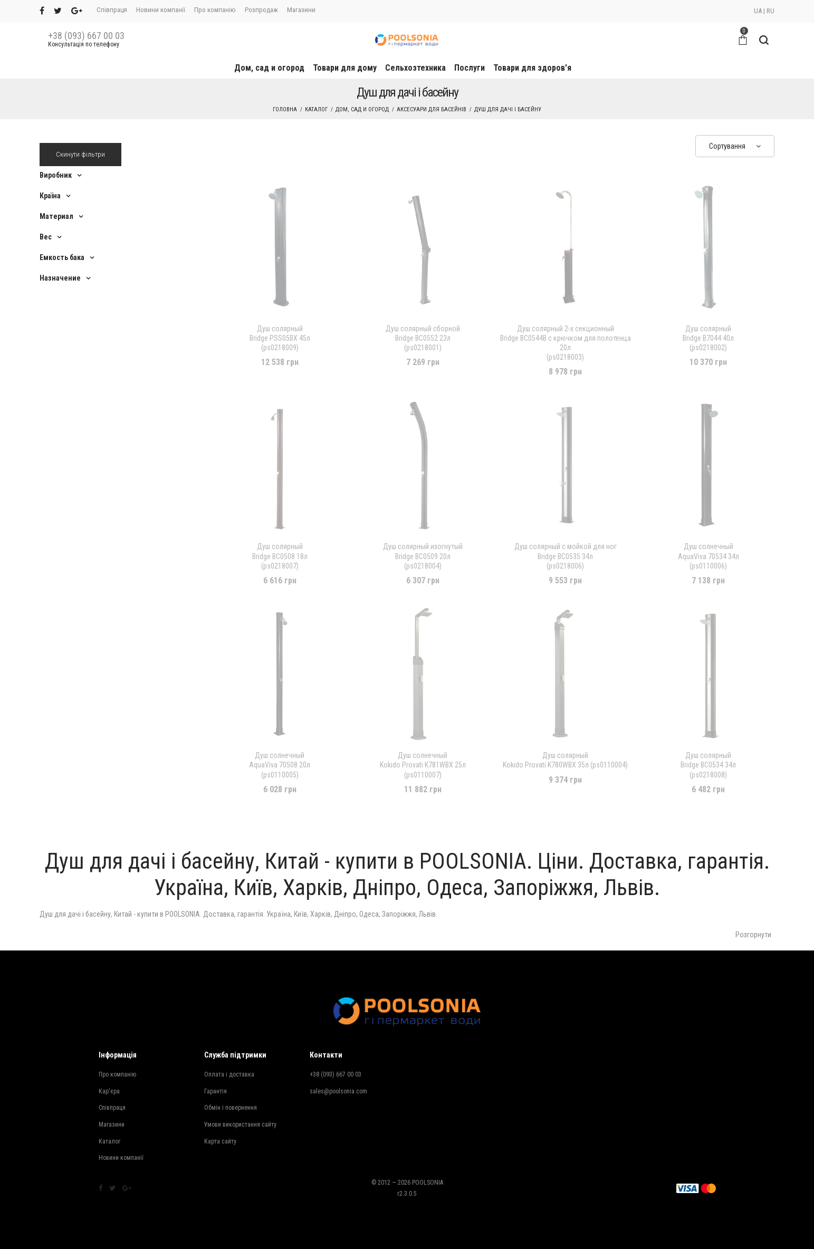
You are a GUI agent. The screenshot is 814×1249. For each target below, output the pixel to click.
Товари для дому (345, 68)
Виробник (56, 175)
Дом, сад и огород (269, 68)
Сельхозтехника (415, 68)
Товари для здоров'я (532, 68)
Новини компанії (160, 10)
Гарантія (215, 1091)
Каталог (316, 109)
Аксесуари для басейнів (431, 109)
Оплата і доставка (229, 1074)
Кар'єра (109, 1091)
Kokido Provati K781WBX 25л (423, 765)
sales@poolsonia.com (338, 1091)
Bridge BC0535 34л (565, 556)
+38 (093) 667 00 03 (86, 36)
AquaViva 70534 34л (708, 556)
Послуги (469, 68)
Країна (50, 195)
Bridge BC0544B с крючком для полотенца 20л (566, 343)
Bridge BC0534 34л (708, 765)
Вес (46, 237)
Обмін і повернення (230, 1107)
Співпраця (112, 10)
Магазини (301, 10)
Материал (56, 216)
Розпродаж (261, 10)
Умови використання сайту (240, 1124)
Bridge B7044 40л (708, 338)
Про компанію (215, 10)
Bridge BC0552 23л (423, 338)
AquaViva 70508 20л (279, 765)
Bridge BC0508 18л (280, 556)
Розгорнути (753, 934)
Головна (285, 109)
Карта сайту (220, 1141)
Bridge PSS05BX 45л (280, 338)
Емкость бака (62, 257)
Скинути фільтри (80, 154)
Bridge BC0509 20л (423, 556)
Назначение (60, 278)
